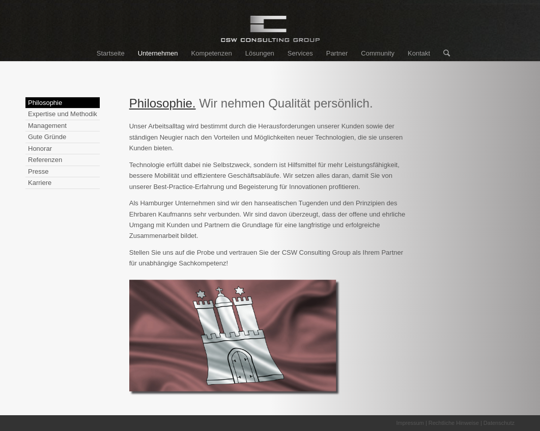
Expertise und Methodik (62, 114)
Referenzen (45, 160)
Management (47, 125)
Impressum (409, 423)
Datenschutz (499, 423)
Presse (38, 171)
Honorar (40, 148)
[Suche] (443, 53)
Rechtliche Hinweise (454, 423)
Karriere (39, 182)
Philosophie (45, 102)
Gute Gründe (47, 137)
